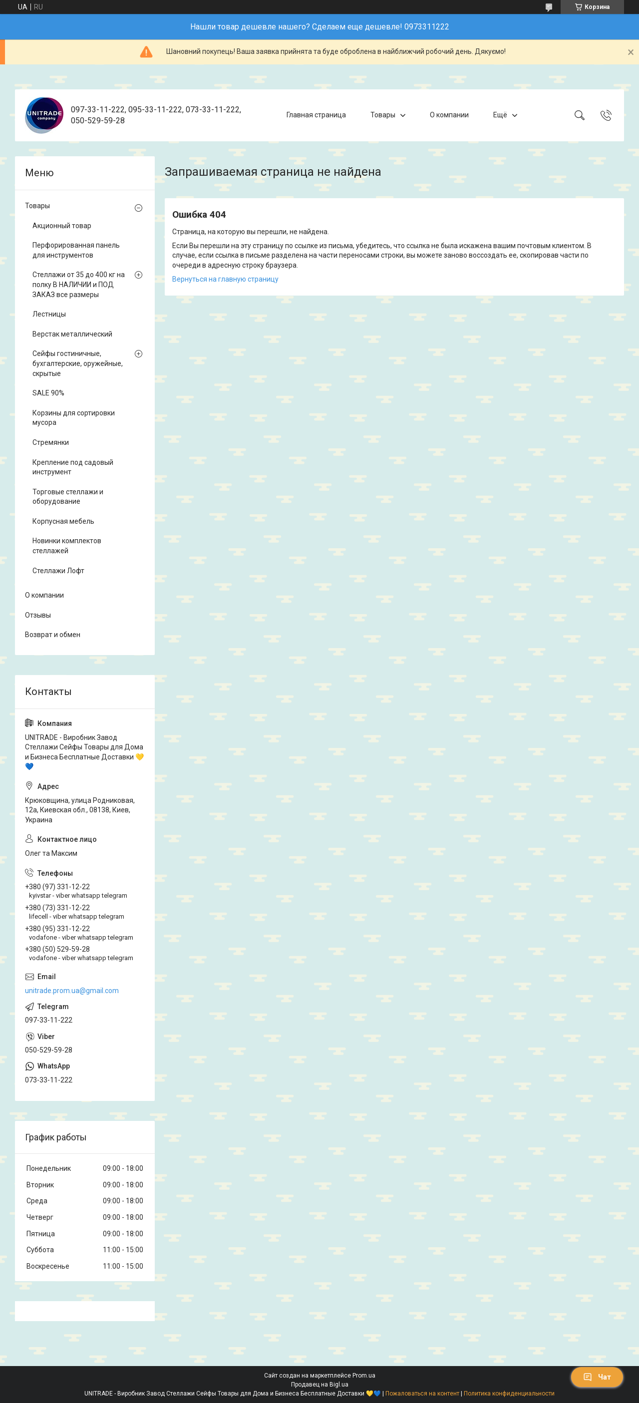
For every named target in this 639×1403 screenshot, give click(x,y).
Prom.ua (363, 1375)
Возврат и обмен (52, 635)
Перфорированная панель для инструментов (76, 250)
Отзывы (38, 615)
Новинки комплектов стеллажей (66, 546)
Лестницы (49, 314)
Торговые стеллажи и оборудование (67, 497)
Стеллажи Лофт (58, 571)
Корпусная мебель (63, 521)
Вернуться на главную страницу (225, 279)
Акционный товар (61, 226)
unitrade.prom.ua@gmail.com (72, 991)
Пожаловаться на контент (422, 1393)
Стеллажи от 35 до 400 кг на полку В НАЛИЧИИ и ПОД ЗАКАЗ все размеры (78, 284)
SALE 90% (48, 393)
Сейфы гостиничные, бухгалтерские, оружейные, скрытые (77, 363)
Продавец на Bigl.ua (319, 1384)
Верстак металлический (72, 334)
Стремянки (50, 442)
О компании (449, 115)
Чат (597, 1377)
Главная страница (316, 115)
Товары (382, 115)
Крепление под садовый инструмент (72, 467)
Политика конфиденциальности (509, 1393)
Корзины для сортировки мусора (73, 418)
